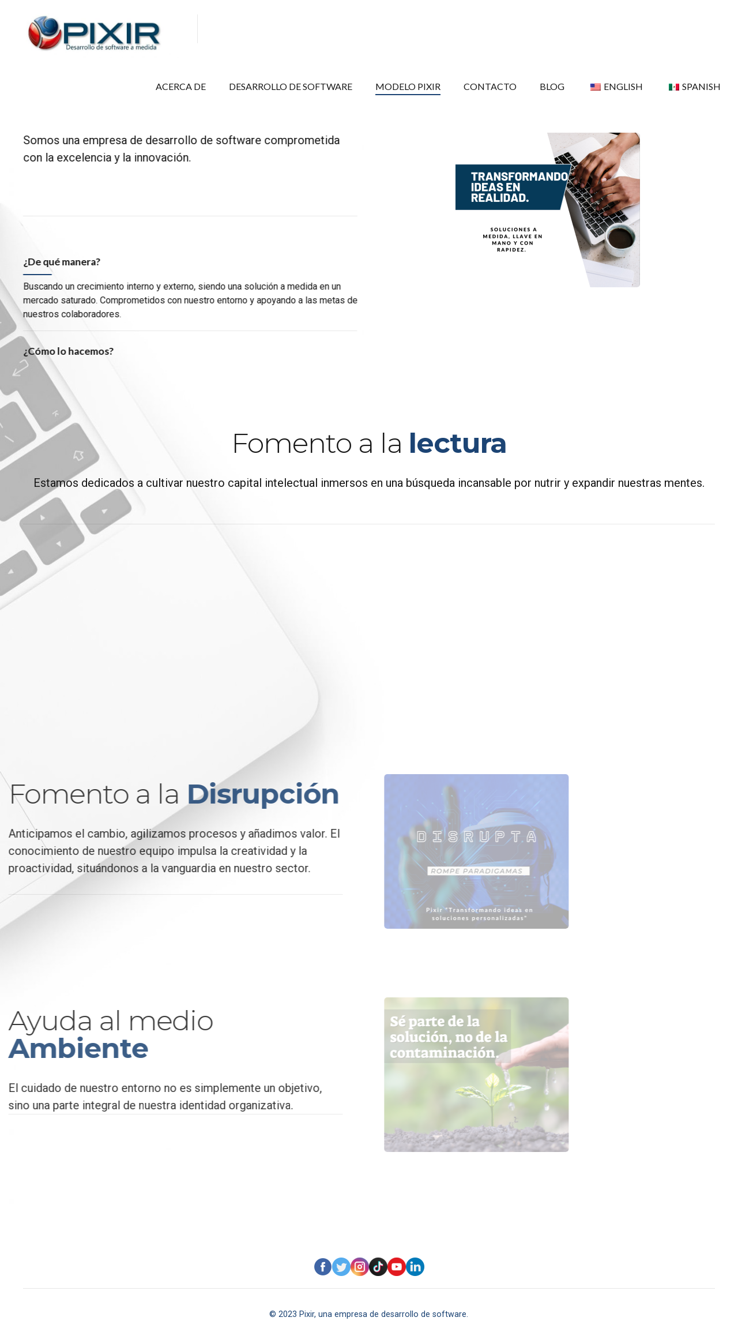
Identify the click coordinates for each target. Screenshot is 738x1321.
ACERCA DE (254, 28)
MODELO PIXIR (447, 28)
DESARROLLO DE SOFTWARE (348, 28)
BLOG (572, 28)
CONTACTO (518, 28)
